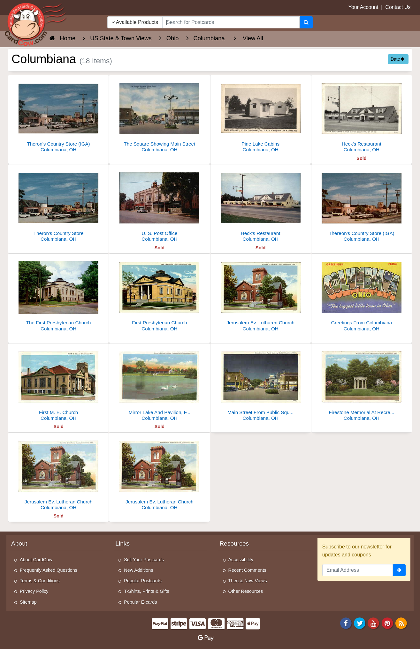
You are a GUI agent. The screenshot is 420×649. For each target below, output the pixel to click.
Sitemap (28, 602)
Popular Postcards (143, 580)
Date (397, 59)
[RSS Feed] (401, 622)
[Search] (306, 22)
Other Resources (245, 591)
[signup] (399, 570)
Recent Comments (247, 570)
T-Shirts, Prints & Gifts (146, 591)
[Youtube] (373, 622)
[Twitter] (359, 622)
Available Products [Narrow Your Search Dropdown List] (134, 22)
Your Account (363, 7)
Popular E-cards (140, 602)
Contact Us (397, 7)
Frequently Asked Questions (48, 570)
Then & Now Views (247, 580)
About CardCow (36, 559)
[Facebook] (346, 622)
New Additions (138, 570)
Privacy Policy (34, 591)
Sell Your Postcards (144, 559)
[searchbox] (231, 22)
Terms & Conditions (40, 580)
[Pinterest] (387, 622)
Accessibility (240, 559)
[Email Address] (357, 570)
